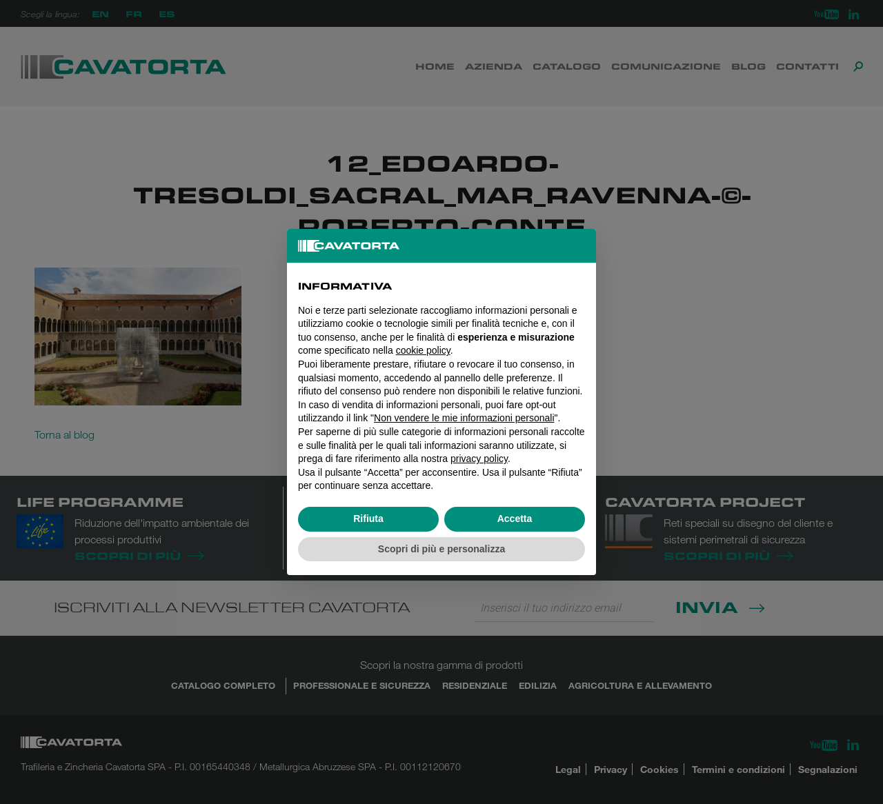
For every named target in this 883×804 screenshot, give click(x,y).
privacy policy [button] (479, 458)
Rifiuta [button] (368, 518)
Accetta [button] (515, 518)
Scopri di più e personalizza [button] (441, 548)
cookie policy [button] (423, 350)
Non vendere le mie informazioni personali (464, 417)
